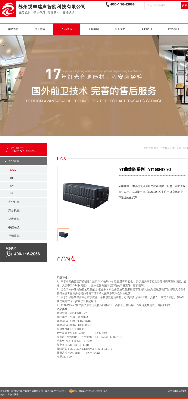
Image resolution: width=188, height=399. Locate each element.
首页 (156, 148)
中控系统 (14, 227)
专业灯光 (14, 201)
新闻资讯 (147, 29)
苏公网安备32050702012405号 (85, 390)
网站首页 (13, 29)
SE (12, 193)
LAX (13, 169)
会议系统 (14, 218)
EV (12, 185)
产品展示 (66, 29)
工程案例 (93, 29)
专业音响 (14, 161)
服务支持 (120, 29)
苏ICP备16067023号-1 (55, 390)
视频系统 (14, 235)
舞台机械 (14, 210)
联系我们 (173, 29)
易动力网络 (13, 394)
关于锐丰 (40, 29)
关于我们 (172, 390)
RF (12, 177)
